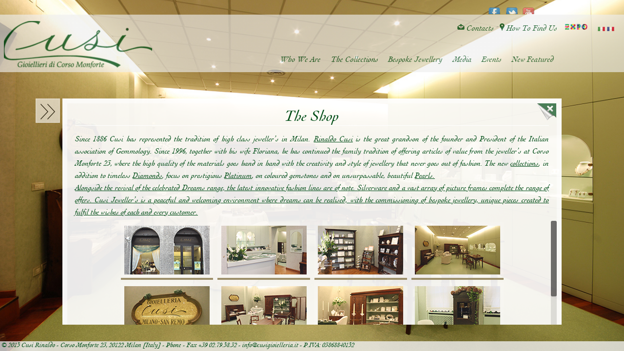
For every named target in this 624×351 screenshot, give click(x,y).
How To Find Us (528, 28)
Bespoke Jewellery (416, 60)
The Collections (355, 60)
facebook (494, 7)
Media (462, 60)
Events (492, 60)
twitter (511, 7)
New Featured (533, 60)
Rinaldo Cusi (333, 139)
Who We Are (302, 60)
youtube (528, 7)
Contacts (475, 28)
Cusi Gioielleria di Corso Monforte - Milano (80, 45)
